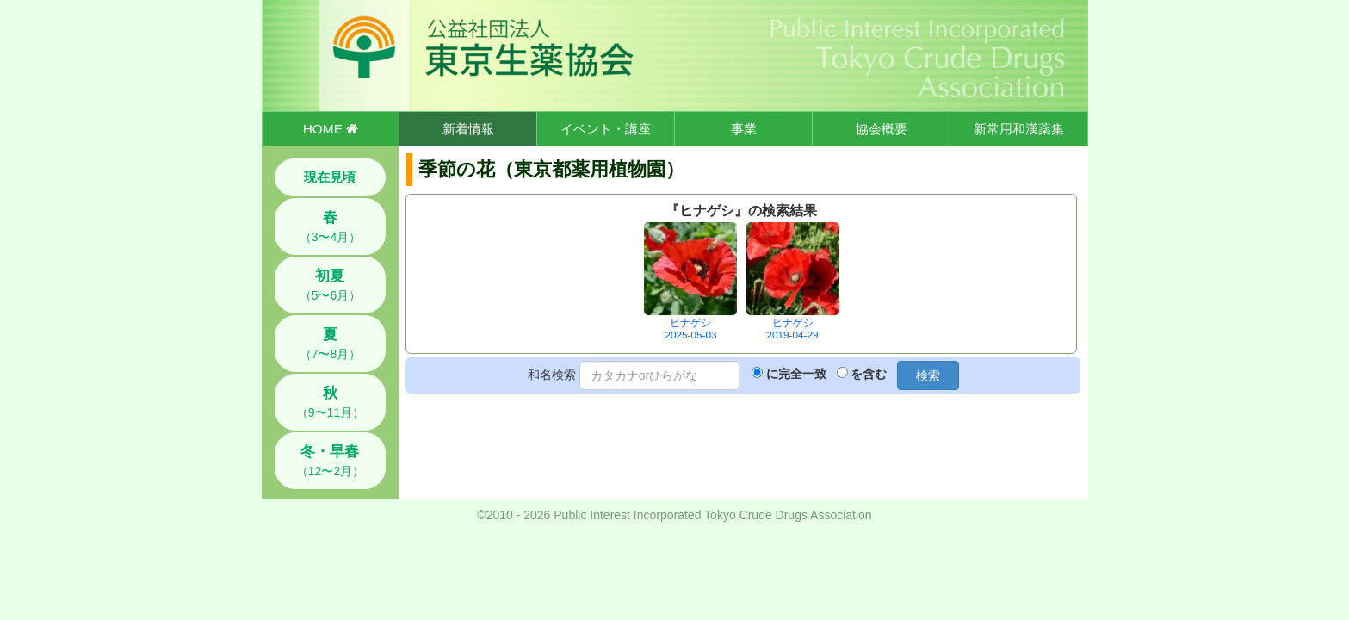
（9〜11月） (330, 402)
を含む (869, 374)
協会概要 (881, 128)
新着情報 (468, 128)
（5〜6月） (331, 285)
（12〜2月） (330, 460)
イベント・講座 (605, 128)
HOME (330, 128)
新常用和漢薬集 (1019, 128)
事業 (744, 128)
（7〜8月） (331, 343)
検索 (928, 375)
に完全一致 (796, 374)
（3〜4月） (331, 226)
